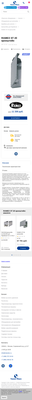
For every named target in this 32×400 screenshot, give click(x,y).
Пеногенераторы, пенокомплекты (12, 319)
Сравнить (6, 49)
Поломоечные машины (8, 307)
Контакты (4, 282)
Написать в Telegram (11, 7)
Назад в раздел (5, 261)
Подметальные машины (9, 331)
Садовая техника (6, 334)
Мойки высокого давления (9, 298)
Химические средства (8, 313)
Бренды (3, 285)
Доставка (4, 273)
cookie (20, 391)
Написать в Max (24, 7)
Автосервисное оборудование (10, 325)
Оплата (3, 276)
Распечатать (16, 49)
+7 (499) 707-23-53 (7, 356)
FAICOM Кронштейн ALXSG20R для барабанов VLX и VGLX (7, 234)
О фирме (4, 270)
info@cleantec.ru (6, 353)
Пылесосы (4, 301)
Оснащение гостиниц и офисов (11, 310)
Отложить (27, 49)
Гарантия (4, 279)
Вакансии (4, 288)
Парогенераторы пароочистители (12, 304)
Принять (4, 397)
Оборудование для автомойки (10, 322)
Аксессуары (5, 316)
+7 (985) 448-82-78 (7, 359)
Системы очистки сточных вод (10, 337)
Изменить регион (14, 131)
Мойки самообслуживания (9, 328)
